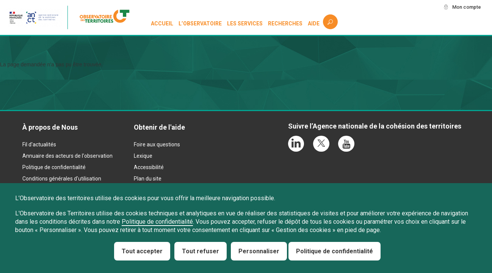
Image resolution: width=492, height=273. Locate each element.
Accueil (162, 23)
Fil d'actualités (39, 144)
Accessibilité (149, 167)
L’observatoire (200, 23)
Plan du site (147, 179)
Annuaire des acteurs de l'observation (67, 156)
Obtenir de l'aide (159, 127)
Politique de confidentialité (54, 167)
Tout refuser (200, 251)
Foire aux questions (157, 144)
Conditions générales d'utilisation (61, 179)
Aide (314, 23)
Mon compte (465, 7)
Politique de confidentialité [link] (334, 251)
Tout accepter (142, 251)
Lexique (143, 156)
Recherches (285, 23)
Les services (245, 23)
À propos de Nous (50, 127)
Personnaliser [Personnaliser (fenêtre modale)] (258, 251)
